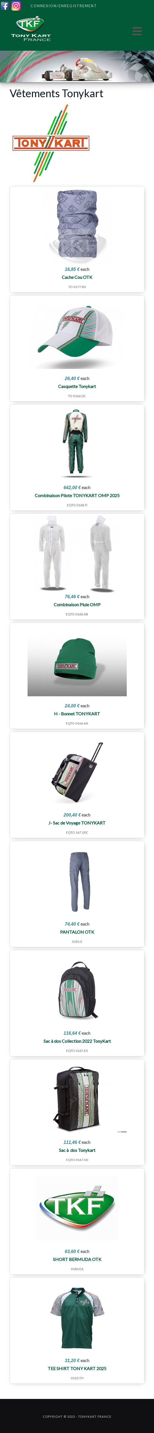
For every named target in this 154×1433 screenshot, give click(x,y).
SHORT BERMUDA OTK (77, 1259)
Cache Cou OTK (77, 277)
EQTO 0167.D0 (77, 1160)
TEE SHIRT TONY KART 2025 (77, 1368)
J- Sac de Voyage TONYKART (77, 822)
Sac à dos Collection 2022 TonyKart (77, 1041)
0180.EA (77, 1269)
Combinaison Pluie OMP (77, 604)
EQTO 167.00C (77, 832)
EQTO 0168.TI (77, 505)
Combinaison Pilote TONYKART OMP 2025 (77, 495)
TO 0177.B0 (77, 287)
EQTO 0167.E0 (77, 1051)
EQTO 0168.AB (77, 614)
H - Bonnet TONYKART (77, 713)
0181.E (77, 941)
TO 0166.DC (77, 396)
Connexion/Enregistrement (64, 6)
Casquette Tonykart (77, 386)
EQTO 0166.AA (77, 723)
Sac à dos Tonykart (77, 1150)
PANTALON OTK (77, 931)
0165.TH (77, 1378)
